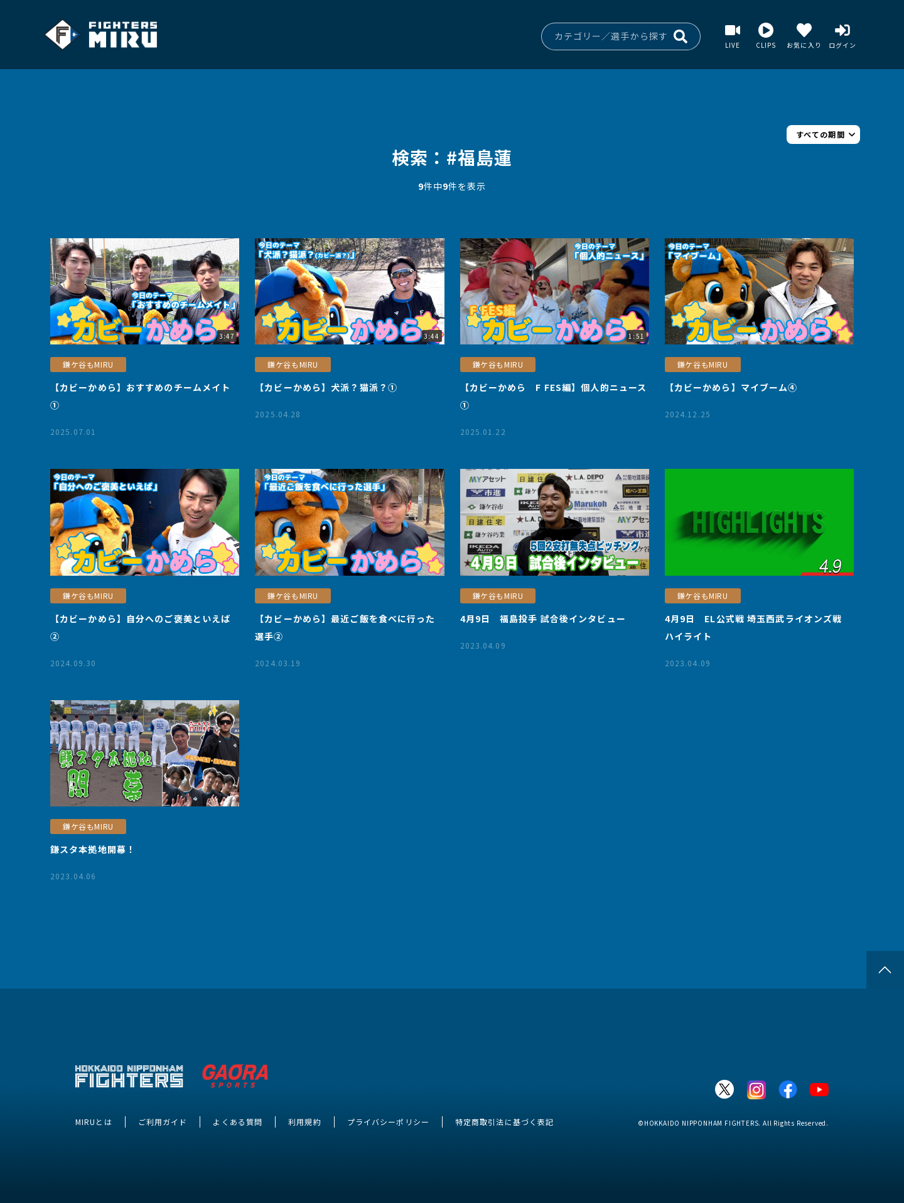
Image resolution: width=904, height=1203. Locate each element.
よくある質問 (237, 1121)
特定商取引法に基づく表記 (504, 1121)
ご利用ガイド (163, 1121)
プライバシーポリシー (388, 1121)
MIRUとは (93, 1121)
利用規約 (304, 1121)
